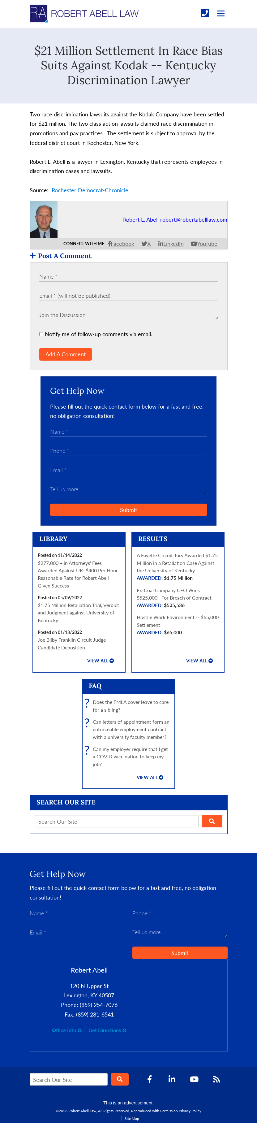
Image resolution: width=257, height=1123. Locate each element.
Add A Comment (65, 354)
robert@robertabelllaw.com (193, 219)
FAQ (95, 686)
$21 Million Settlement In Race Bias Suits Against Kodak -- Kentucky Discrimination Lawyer (129, 65)
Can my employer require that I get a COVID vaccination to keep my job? (127, 756)
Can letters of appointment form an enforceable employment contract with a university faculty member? (128, 729)
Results (153, 539)
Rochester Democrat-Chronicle (90, 190)
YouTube (207, 243)
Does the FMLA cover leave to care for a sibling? (128, 705)
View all (98, 660)
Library (53, 539)
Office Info (64, 1030)
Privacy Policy (190, 1110)
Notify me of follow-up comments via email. (95, 334)
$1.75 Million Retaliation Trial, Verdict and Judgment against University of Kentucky (78, 612)
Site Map (132, 1118)
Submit (128, 509)
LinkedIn (173, 243)
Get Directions (104, 1030)
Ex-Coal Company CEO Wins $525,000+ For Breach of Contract (178, 598)
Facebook (122, 243)
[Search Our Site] (117, 821)
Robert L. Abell (141, 219)
